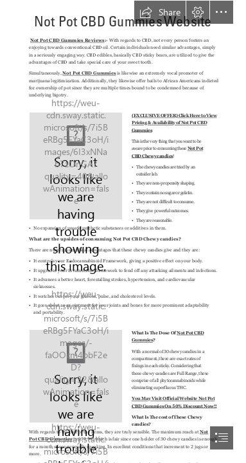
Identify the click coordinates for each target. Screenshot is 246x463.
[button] (160, 12)
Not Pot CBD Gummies (89, 73)
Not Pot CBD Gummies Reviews (67, 40)
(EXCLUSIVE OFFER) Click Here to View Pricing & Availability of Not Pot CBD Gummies (174, 122)
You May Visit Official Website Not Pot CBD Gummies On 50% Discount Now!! (174, 402)
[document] (123, 231)
